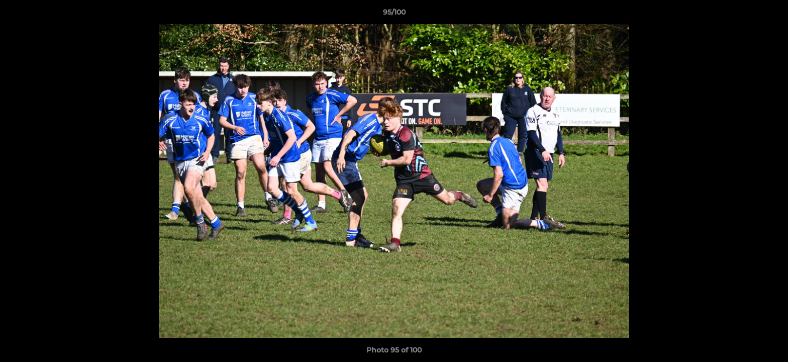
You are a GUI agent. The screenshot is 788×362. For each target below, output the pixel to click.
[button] (770, 14)
